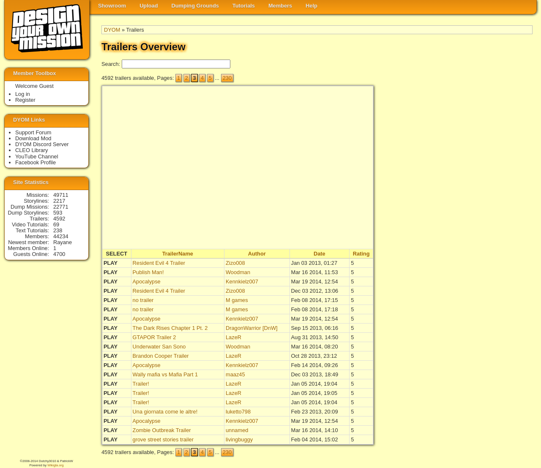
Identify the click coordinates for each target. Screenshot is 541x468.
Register (25, 100)
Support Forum (33, 132)
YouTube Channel (36, 156)
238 (57, 230)
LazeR (233, 337)
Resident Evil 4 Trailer (159, 263)
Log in (22, 94)
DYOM (112, 30)
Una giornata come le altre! (165, 411)
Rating (361, 253)
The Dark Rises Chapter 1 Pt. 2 (170, 328)
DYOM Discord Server (42, 144)
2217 (59, 201)
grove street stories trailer (163, 439)
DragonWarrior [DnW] (252, 328)
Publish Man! (148, 272)
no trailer (143, 300)
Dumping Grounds (195, 6)
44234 (60, 236)
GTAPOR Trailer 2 (154, 337)
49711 (60, 195)
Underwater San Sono (159, 346)
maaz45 (235, 374)
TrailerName (177, 253)
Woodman (238, 272)
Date (319, 253)
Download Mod (33, 138)
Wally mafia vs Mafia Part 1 (165, 374)
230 (227, 78)
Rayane (62, 242)
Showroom (112, 6)
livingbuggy (239, 439)
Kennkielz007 (242, 281)
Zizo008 (235, 263)
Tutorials (243, 6)
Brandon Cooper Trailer (161, 356)
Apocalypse (147, 281)
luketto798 (238, 411)
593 (57, 213)
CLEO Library (31, 150)
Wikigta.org (55, 465)
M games (237, 300)
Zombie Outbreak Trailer (162, 430)
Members (280, 6)
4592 (59, 218)
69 (56, 224)
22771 (60, 207)
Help (311, 6)
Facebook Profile (35, 162)
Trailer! (141, 384)
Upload (148, 6)
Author (257, 253)
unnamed (237, 430)
